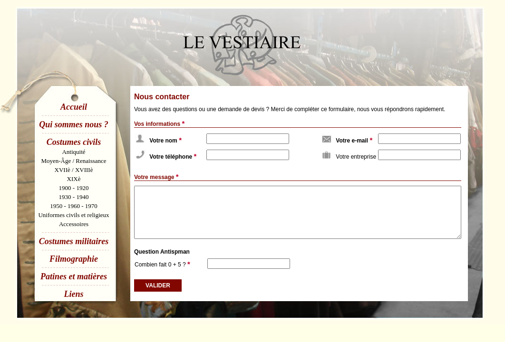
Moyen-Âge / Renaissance (73, 160)
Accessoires (73, 224)
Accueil (73, 107)
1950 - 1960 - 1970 (73, 205)
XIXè (74, 178)
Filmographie (73, 259)
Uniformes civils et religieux (73, 214)
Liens (73, 294)
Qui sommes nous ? (73, 124)
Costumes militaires (74, 241)
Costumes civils (74, 142)
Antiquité (73, 151)
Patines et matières (73, 276)
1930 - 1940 (74, 196)
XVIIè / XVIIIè (74, 169)
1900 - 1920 (74, 187)
